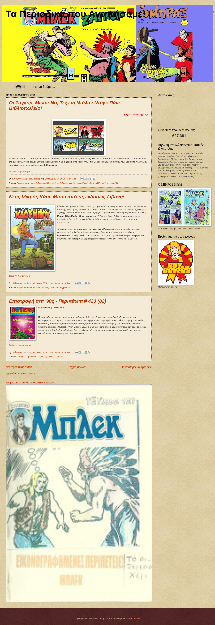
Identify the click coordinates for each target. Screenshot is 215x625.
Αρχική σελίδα (77, 367)
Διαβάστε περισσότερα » (20, 171)
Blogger (136, 618)
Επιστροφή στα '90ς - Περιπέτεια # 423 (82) (57, 301)
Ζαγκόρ (85, 183)
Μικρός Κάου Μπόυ (26, 287)
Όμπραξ (20, 356)
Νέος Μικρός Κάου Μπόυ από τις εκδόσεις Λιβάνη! (66, 196)
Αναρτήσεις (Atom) (26, 373)
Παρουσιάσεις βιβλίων (60, 287)
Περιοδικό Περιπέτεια (53, 356)
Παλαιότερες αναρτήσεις (136, 367)
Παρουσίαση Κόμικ (34, 356)
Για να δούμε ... (44, 86)
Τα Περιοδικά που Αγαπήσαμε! (76, 13)
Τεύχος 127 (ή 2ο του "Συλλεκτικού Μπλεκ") (30, 382)
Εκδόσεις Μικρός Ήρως (70, 183)
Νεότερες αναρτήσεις (19, 367)
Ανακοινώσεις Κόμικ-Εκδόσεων (31, 183)
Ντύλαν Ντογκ (108, 183)
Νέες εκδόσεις (42, 287)
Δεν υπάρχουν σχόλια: (60, 283)
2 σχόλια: (71, 179)
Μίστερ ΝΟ (95, 183)
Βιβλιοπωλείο (52, 183)
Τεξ (116, 183)
